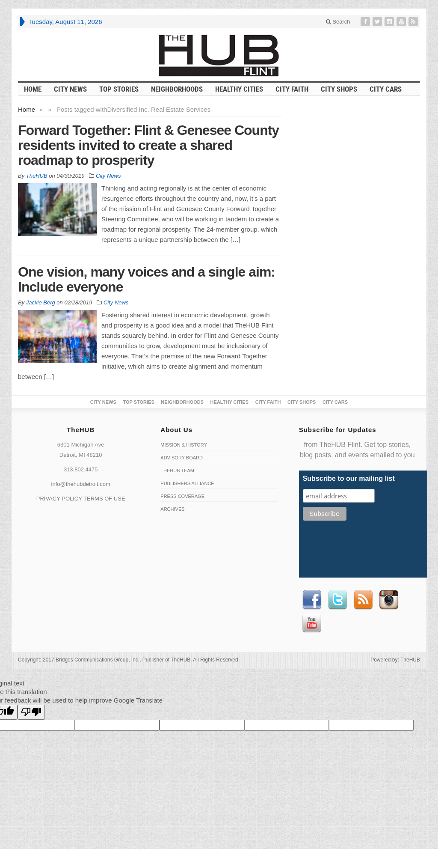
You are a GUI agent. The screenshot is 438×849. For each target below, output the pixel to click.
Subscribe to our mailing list (349, 478)
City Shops (339, 89)
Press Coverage (182, 496)
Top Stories (119, 89)
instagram (389, 600)
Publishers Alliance (187, 483)
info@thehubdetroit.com (80, 484)
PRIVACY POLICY (59, 498)
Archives (172, 509)
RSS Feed (363, 600)
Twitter (337, 600)
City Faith (291, 89)
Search (338, 21)
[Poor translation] (31, 712)
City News (70, 89)
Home (26, 109)
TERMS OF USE (104, 498)
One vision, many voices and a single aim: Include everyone (146, 279)
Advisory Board (181, 457)
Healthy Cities (239, 89)
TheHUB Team (177, 470)
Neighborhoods (177, 89)
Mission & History (183, 444)
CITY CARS (386, 89)
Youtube (312, 623)
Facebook (312, 600)
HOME (32, 89)
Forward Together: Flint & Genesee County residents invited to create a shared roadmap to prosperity (148, 145)
